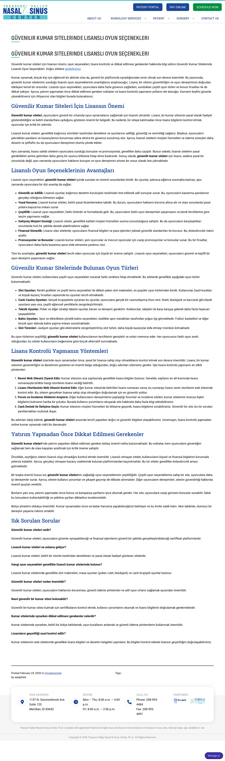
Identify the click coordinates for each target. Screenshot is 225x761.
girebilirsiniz (73, 69)
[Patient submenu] (169, 18)
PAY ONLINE (178, 7)
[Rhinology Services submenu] (145, 18)
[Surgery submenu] (193, 18)
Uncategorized (53, 673)
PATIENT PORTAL (147, 7)
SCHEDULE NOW (207, 7)
